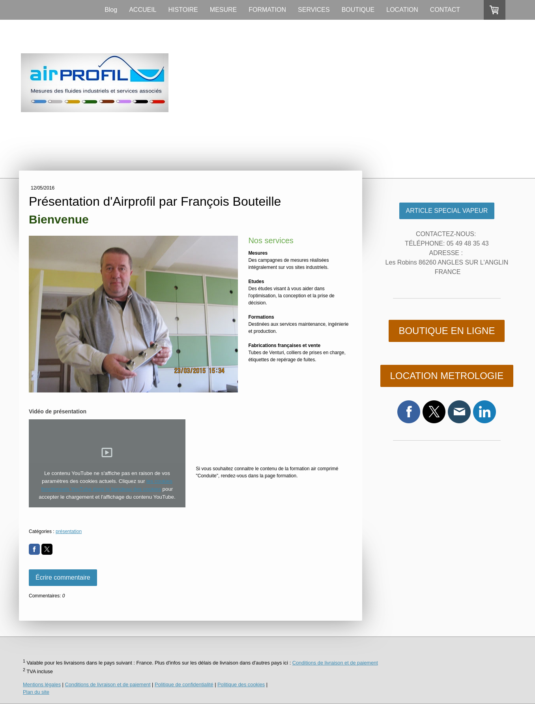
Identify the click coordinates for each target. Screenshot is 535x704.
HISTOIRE (183, 9)
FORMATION (267, 9)
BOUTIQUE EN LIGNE (446, 330)
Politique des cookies (241, 684)
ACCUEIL (142, 9)
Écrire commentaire (63, 577)
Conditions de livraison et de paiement (335, 663)
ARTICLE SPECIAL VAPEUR (447, 210)
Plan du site (36, 692)
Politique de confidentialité (184, 684)
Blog (111, 9)
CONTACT (445, 9)
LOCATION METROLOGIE (447, 375)
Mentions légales (42, 684)
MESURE (223, 9)
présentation (69, 531)
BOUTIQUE (358, 9)
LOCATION (402, 9)
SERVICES (314, 9)
